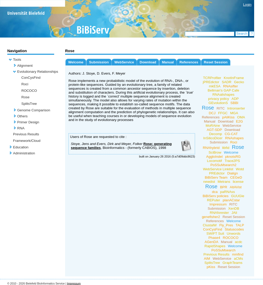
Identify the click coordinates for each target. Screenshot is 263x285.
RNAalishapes (223, 94)
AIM (207, 258)
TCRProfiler (212, 78)
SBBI (234, 103)
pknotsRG (233, 157)
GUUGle (237, 196)
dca (215, 192)
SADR (226, 82)
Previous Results (26, 134)
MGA (234, 113)
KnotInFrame (234, 78)
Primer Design (28, 122)
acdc (238, 242)
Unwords (234, 233)
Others (22, 116)
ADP (235, 99)
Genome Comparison (33, 110)
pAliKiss (228, 117)
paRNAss (227, 192)
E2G (239, 121)
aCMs (238, 258)
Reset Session (216, 62)
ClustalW (210, 225)
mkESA (214, 86)
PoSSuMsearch (223, 250)
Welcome (75, 62)
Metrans (224, 182)
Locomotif (214, 161)
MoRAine (213, 126)
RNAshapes (234, 138)
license (238, 182)
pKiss (211, 267)
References (188, 62)
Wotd (240, 169)
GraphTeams (232, 263)
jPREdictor (211, 82)
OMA (241, 117)
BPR (223, 187)
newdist (209, 182)
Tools (17, 60)
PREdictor (217, 173)
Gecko (239, 82)
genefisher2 (211, 217)
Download (148, 62)
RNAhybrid (211, 148)
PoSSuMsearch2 (223, 165)
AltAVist (235, 187)
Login (247, 5)
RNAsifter (230, 86)
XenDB (233, 208)
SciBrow (215, 152)
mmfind (237, 254)
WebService (124, 62)
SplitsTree (29, 104)
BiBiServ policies (215, 196)
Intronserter (236, 108)
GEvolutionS (218, 103)
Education (20, 147)
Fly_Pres (226, 225)
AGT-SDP (214, 130)
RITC (221, 108)
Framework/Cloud (26, 141)
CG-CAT (231, 134)
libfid (225, 148)
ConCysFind (30, 78)
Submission (99, 62)
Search (241, 33)
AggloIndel (214, 157)
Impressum (218, 204)
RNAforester (219, 213)
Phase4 (214, 238)
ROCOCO (29, 91)
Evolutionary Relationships (37, 72)
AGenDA (211, 242)
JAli (234, 213)
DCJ (212, 113)
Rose (25, 97)
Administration (24, 153)
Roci (24, 84)
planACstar (231, 200)
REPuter (213, 200)
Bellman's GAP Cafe (223, 90)
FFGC (223, 113)
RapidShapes (214, 246)
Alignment (25, 66)
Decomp (215, 134)
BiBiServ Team (216, 177)
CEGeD (236, 177)
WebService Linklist (218, 169)
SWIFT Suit (215, 233)
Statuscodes (234, 229)
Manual (168, 62)
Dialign (232, 173)
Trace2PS (232, 161)
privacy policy (218, 99)
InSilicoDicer (212, 138)
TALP (240, 225)
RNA (20, 128)
